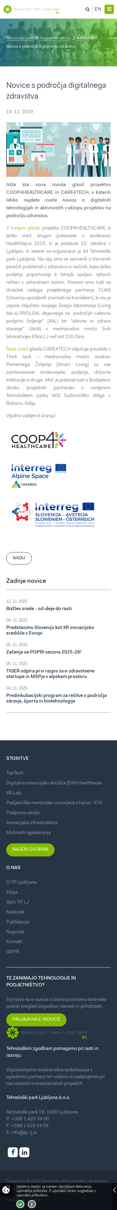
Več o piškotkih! (32, 1204)
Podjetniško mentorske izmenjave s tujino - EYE (54, 803)
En (98, 9)
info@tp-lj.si (24, 1133)
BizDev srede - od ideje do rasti (39, 609)
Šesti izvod (17, 349)
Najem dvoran (30, 849)
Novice (83, 38)
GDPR (12, 952)
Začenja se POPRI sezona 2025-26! (43, 652)
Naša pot (15, 912)
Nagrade (15, 932)
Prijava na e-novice (36, 1019)
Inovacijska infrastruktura (31, 823)
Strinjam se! (20, 1204)
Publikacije (17, 922)
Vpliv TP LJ (17, 902)
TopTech (14, 773)
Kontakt (14, 942)
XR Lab (13, 793)
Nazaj (19, 558)
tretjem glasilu (25, 228)
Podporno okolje (23, 813)
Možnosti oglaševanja (28, 833)
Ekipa (12, 892)
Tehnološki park (19, 38)
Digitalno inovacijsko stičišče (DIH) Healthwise (53, 783)
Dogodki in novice (55, 38)
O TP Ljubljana (21, 882)
